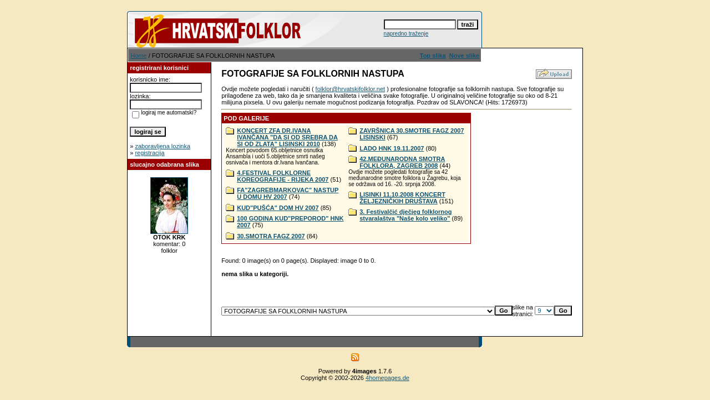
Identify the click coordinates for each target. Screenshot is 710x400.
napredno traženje (406, 34)
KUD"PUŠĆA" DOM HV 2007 (277, 207)
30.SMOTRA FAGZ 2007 (271, 236)
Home (138, 55)
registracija (149, 152)
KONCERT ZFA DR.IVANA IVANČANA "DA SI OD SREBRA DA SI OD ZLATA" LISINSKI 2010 (287, 137)
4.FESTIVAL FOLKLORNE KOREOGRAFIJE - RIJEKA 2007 (282, 176)
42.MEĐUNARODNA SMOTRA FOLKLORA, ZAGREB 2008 (402, 162)
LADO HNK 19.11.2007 (391, 148)
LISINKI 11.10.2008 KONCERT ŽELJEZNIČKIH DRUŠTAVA (402, 197)
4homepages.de (387, 377)
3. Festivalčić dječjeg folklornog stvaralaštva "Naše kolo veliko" (405, 215)
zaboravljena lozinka (162, 146)
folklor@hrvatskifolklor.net (351, 89)
